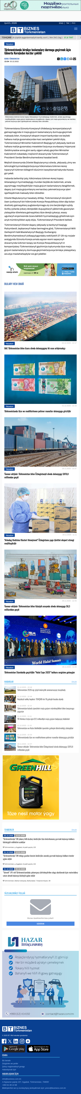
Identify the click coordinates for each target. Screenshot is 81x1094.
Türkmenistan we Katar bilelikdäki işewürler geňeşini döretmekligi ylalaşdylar (45, 728)
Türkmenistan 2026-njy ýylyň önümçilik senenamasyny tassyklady (41, 689)
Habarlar (8, 681)
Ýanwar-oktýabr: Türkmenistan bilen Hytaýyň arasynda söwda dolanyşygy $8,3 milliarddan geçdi (37, 608)
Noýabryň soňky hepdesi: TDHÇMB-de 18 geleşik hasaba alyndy (40, 699)
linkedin (16, 1041)
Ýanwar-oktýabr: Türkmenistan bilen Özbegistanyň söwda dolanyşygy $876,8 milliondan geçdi (36, 475)
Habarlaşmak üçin (9, 1070)
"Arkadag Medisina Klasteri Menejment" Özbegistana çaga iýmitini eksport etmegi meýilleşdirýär (39, 541)
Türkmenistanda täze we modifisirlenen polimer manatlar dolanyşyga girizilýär (37, 411)
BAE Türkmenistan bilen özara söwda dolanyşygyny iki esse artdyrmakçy (34, 348)
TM (67, 23)
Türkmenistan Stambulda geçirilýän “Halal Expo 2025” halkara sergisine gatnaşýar (39, 672)
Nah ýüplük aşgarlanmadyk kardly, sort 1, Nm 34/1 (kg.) (44, 37)
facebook (4, 1041)
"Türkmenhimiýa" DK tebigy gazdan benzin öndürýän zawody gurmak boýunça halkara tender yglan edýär (38, 857)
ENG (61, 23)
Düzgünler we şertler (10, 1064)
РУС (74, 23)
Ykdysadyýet (9, 44)
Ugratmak (40, 923)
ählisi (74, 681)
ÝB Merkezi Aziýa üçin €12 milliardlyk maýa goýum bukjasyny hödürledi (43, 718)
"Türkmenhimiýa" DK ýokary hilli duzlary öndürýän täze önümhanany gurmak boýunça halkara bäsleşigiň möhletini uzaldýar (38, 840)
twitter (10, 1041)
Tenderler (9, 829)
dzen (27, 1041)
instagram (22, 1041)
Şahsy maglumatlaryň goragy (13, 1067)
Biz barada (6, 1061)
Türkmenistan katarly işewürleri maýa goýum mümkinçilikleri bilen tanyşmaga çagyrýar (45, 710)
